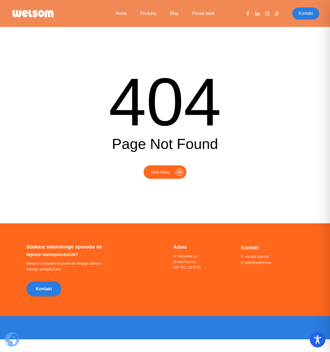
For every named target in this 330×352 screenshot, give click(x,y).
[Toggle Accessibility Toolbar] (317, 339)
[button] (44, 289)
